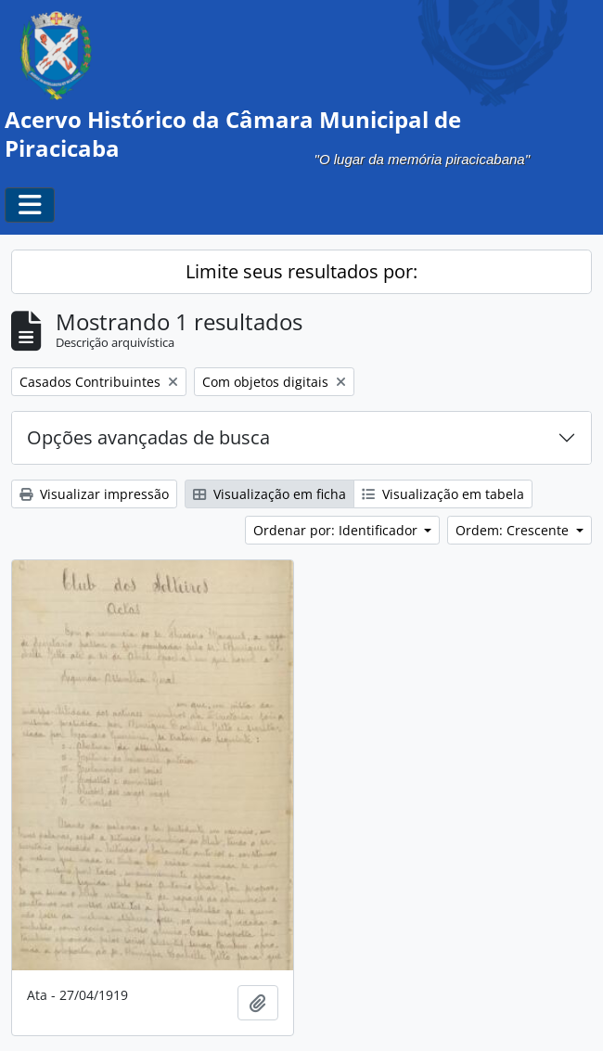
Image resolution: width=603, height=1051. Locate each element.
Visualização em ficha (269, 494)
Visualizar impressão (94, 494)
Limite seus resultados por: (301, 271)
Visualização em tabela (443, 494)
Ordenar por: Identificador (337, 530)
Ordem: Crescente (513, 530)
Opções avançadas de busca (148, 437)
